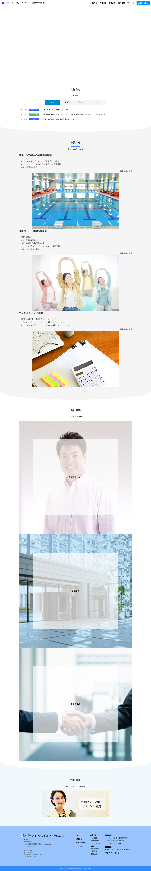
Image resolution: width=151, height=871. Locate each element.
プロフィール (95, 843)
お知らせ (93, 3)
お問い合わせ (143, 3)
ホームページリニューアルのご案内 (55, 109)
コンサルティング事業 (114, 843)
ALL (52, 102)
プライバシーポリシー (113, 853)
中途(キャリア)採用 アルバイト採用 (118, 849)
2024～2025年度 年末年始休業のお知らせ (58, 119)
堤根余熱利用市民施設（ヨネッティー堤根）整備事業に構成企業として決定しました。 (74, 114)
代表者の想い (95, 840)
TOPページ (79, 835)
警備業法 (94, 854)
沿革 (92, 846)
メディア (98, 102)
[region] (75, 42)
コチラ (129, 171)
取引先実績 (95, 848)
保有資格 (94, 851)
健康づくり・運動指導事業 (115, 840)
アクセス (130, 3)
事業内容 (112, 3)
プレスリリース (34, 114)
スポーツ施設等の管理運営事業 (117, 838)
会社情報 (94, 838)
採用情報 (121, 3)
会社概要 (103, 3)
